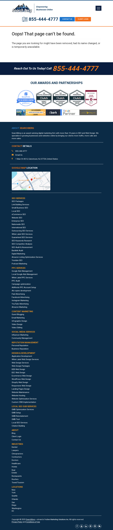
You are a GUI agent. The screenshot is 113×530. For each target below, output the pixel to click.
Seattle (14, 496)
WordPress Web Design (21, 379)
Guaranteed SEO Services (22, 237)
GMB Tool (16, 419)
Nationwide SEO (18, 224)
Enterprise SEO (18, 221)
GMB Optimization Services (23, 409)
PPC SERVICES (18, 268)
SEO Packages (18, 201)
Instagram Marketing (20, 300)
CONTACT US (67, 19)
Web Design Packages (21, 366)
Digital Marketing (18, 254)
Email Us (18, 155)
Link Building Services (20, 204)
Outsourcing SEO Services (22, 231)
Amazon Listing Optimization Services (27, 257)
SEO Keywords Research (22, 241)
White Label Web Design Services (25, 359)
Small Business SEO (20, 208)
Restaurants (17, 476)
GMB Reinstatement (20, 416)
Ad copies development (21, 291)
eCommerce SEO (19, 214)
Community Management (22, 338)
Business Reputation (20, 349)
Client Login (83, 19)
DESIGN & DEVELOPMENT (23, 353)
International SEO (19, 227)
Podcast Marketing (19, 264)
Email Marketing (18, 318)
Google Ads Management (22, 271)
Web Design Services (20, 363)
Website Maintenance (20, 392)
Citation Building (18, 426)
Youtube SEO (17, 260)
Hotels (14, 467)
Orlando (15, 499)
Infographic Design (19, 321)
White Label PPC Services (22, 277)
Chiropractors (17, 454)
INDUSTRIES (17, 444)
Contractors (17, 457)
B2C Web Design (18, 372)
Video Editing (17, 327)
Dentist (14, 447)
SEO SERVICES (18, 198)
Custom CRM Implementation (24, 402)
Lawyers (15, 450)
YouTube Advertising (20, 304)
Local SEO (16, 211)
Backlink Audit (17, 250)
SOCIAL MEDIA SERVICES (23, 332)
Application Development (22, 356)
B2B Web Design (18, 369)
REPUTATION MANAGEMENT (25, 342)
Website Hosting (18, 395)
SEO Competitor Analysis (22, 244)
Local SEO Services (20, 423)
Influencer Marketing (20, 335)
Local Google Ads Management (25, 274)
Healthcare (16, 463)
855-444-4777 (43, 19)
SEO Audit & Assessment (22, 247)
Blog (13, 433)
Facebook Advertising (20, 297)
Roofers (15, 479)
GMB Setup (16, 413)
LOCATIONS (17, 487)
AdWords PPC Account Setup (24, 287)
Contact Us (16, 440)
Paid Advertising (18, 294)
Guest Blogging (18, 314)
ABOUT (23, 128)
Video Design (17, 324)
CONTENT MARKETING (22, 311)
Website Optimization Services (24, 399)
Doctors (15, 460)
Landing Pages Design (21, 389)
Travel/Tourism (18, 482)
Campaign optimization (21, 284)
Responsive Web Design (21, 386)
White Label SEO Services (22, 234)
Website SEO (17, 218)
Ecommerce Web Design (22, 376)
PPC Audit (16, 281)
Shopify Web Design (20, 382)
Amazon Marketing (19, 307)
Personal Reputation (20, 345)
